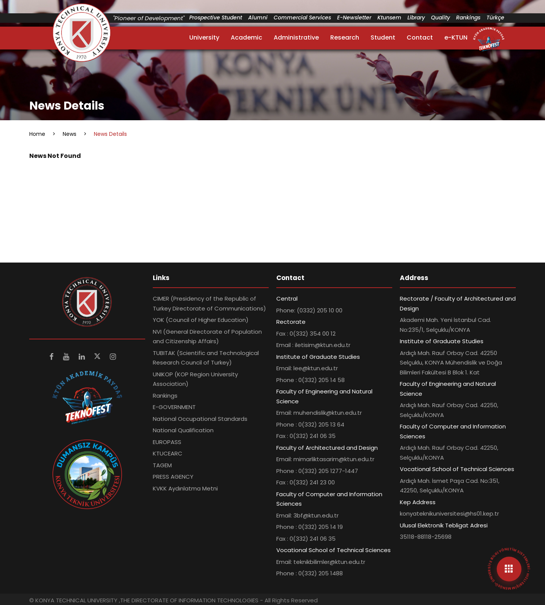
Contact (420, 37)
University (204, 37)
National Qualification (183, 430)
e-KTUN (455, 37)
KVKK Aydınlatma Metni (185, 488)
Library (416, 17)
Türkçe (495, 17)
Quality (440, 17)
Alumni (258, 17)
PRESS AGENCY (173, 477)
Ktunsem (389, 17)
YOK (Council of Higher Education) (201, 320)
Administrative (296, 37)
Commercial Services (302, 17)
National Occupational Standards (200, 419)
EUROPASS (167, 442)
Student (383, 37)
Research (344, 37)
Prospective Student (215, 17)
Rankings (468, 17)
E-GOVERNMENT (174, 407)
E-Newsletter (354, 17)
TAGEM (162, 465)
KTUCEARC (167, 453)
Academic (246, 37)
